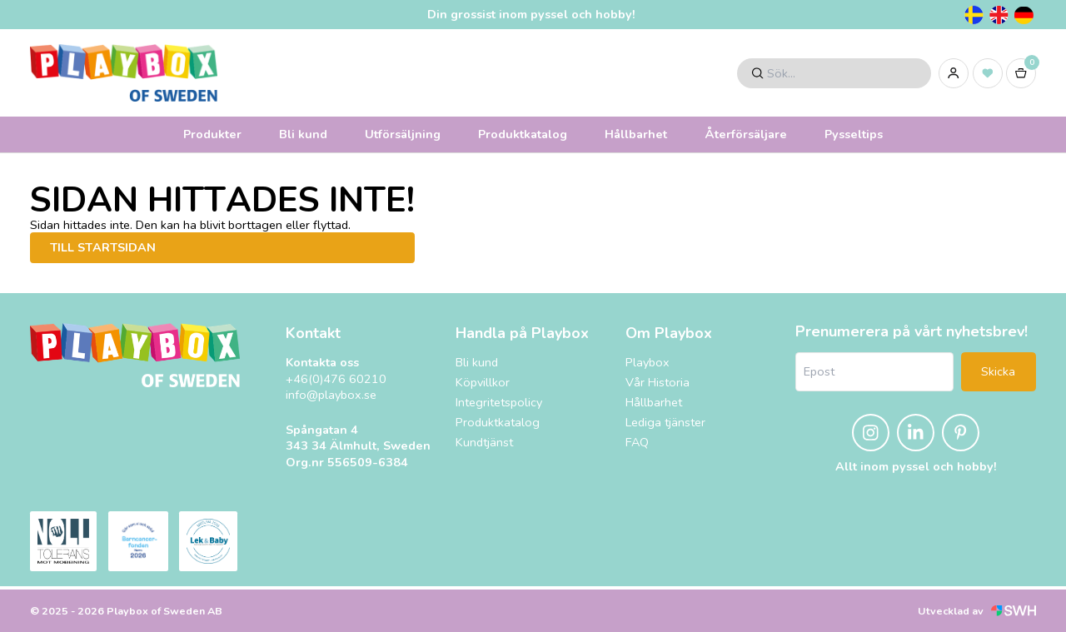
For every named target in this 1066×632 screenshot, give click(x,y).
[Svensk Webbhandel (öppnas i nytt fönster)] (1013, 610)
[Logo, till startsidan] (123, 73)
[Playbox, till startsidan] (135, 355)
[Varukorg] (1021, 73)
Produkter (212, 134)
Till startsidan (103, 247)
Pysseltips (853, 134)
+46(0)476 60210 (336, 379)
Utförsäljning (403, 134)
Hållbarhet (636, 134)
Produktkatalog (522, 134)
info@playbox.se (331, 395)
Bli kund (303, 134)
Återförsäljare (746, 134)
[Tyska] (1023, 15)
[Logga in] (954, 73)
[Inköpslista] (988, 73)
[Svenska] (973, 15)
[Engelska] (998, 14)
